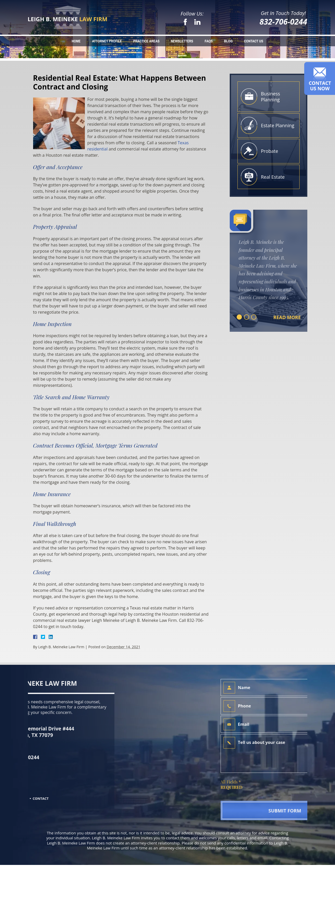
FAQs (209, 41)
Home (76, 41)
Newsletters (182, 41)
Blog (228, 41)
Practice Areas (146, 41)
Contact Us (253, 41)
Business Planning (270, 96)
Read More (287, 317)
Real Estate (273, 177)
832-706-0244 (283, 22)
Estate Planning (277, 125)
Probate (269, 151)
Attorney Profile (107, 41)
